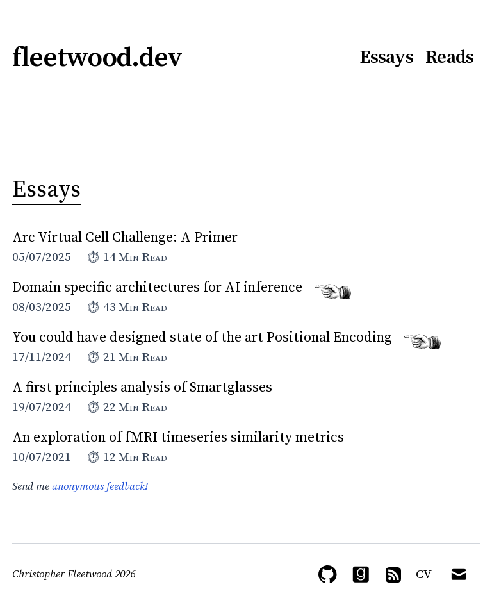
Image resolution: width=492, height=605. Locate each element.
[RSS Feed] (393, 575)
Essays (386, 57)
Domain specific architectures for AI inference (157, 287)
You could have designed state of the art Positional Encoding (202, 337)
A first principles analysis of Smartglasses (142, 387)
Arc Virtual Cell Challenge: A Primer (125, 237)
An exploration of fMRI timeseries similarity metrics (178, 437)
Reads (449, 57)
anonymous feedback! (100, 486)
